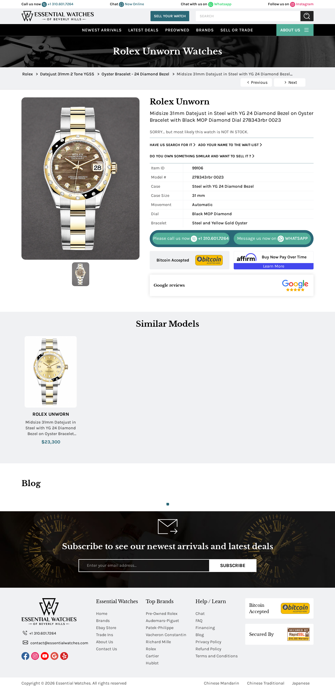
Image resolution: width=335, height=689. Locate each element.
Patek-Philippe (160, 627)
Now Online (131, 4)
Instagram (302, 4)
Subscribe (232, 565)
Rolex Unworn (50, 414)
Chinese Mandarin (221, 683)
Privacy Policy (208, 641)
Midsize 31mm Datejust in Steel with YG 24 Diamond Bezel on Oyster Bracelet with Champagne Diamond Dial (50, 428)
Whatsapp (219, 4)
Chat (200, 613)
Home (101, 613)
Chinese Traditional (265, 683)
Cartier (152, 655)
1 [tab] (167, 504)
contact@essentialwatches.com (55, 643)
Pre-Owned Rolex (161, 613)
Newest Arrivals (102, 29)
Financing (205, 627)
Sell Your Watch (170, 16)
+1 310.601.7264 (57, 4)
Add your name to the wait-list (230, 145)
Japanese (301, 683)
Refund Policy (208, 648)
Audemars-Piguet (162, 620)
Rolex (151, 648)
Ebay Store (106, 627)
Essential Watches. (73, 683)
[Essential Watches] (57, 15)
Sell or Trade (236, 29)
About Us (295, 29)
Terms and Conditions (217, 655)
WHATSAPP (272, 239)
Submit (307, 16)
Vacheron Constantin (166, 634)
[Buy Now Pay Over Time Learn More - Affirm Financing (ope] (274, 260)
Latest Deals (143, 29)
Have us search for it (173, 145)
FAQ (199, 620)
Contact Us (106, 648)
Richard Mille (158, 641)
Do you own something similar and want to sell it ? (202, 156)
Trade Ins (104, 634)
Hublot (152, 662)
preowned (177, 29)
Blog (200, 634)
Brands (205, 29)
